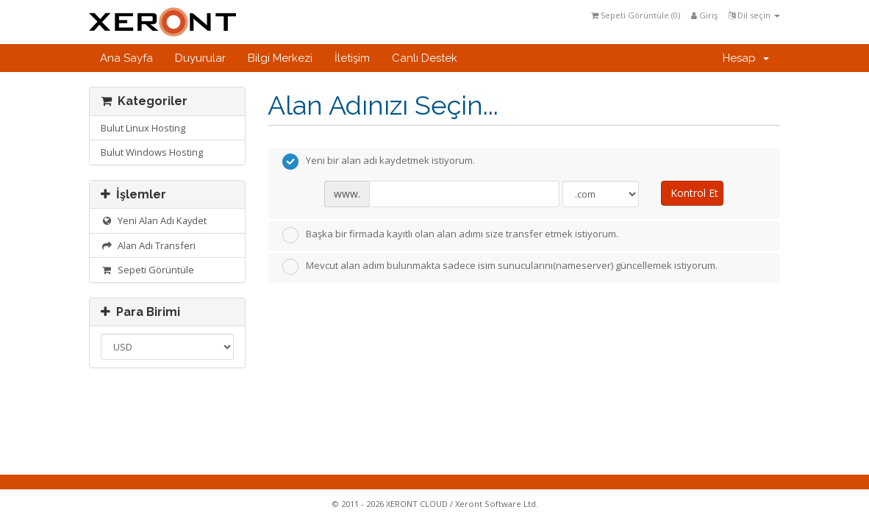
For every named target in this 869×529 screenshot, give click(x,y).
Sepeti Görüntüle (147, 269)
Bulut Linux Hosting (143, 127)
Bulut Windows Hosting (152, 152)
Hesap (746, 58)
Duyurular (200, 58)
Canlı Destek (424, 58)
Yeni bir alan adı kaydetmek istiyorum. (378, 162)
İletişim (352, 58)
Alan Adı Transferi (148, 245)
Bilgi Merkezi (280, 58)
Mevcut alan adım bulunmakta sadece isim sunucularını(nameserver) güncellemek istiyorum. (500, 267)
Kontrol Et (694, 193)
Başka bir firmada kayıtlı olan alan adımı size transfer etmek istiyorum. (450, 235)
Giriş (704, 15)
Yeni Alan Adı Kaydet (154, 220)
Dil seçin (754, 15)
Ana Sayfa (126, 58)
